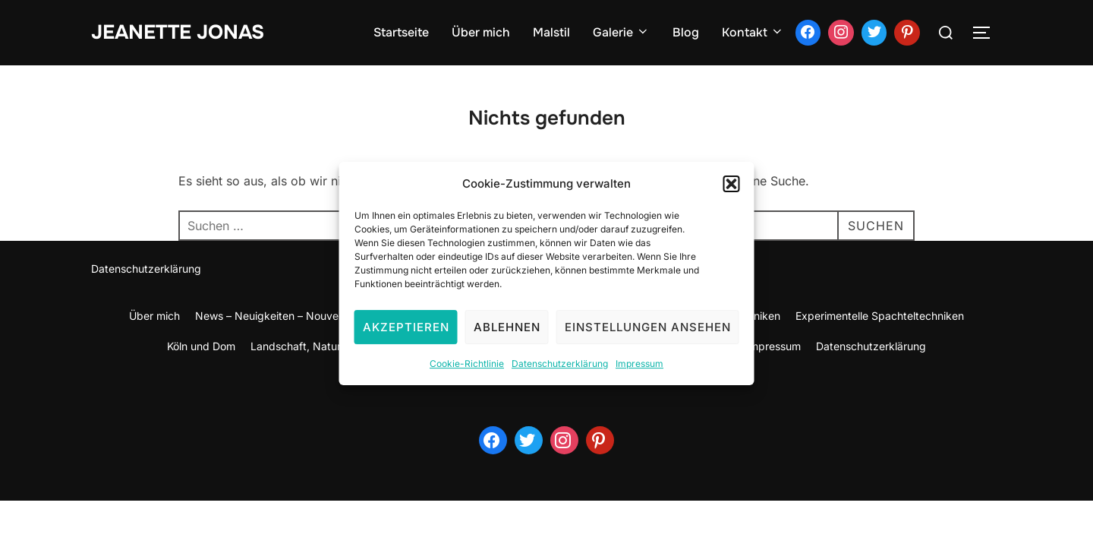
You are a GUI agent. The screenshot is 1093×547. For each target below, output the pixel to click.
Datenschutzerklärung (560, 372)
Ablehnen (507, 336)
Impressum (639, 372)
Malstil (551, 32)
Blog (685, 32)
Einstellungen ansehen (648, 336)
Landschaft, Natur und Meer (321, 346)
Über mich (481, 32)
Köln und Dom (201, 346)
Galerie (621, 32)
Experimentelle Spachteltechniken (879, 315)
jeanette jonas (177, 32)
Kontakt (753, 32)
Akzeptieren (406, 336)
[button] (731, 193)
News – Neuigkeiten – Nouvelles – (279, 315)
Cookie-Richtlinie (467, 372)
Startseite (401, 32)
